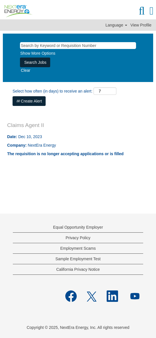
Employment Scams (78, 248)
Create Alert (29, 101)
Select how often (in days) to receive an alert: (52, 91)
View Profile (140, 25)
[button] (151, 11)
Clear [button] (25, 70)
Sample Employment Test (77, 259)
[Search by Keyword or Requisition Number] (78, 45)
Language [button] (116, 25)
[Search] (141, 11)
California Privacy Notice (78, 269)
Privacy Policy (78, 237)
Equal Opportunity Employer (78, 227)
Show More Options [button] (37, 53)
